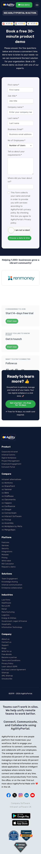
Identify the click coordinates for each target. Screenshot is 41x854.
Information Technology (12, 612)
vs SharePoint (8, 470)
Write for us (7, 636)
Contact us (6, 627)
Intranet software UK (20, 791)
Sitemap (5, 657)
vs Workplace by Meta (12, 511)
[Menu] (37, 5)
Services (5, 530)
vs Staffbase (8, 481)
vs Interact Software (12, 501)
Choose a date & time (19, 238)
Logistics (5, 599)
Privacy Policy (7, 648)
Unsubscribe (7, 663)
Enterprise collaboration (12, 572)
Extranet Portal (8, 451)
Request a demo (9, 551)
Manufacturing (8, 596)
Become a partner (9, 642)
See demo (24, 5)
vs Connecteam (9, 497)
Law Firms (6, 584)
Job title (12, 96)
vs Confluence (8, 491)
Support (5, 630)
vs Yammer (7, 474)
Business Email (15, 129)
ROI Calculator (8, 548)
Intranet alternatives (11, 464)
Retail (4, 593)
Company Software (20, 787)
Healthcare (6, 587)
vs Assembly (7, 507)
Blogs (4, 633)
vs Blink (5, 477)
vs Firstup (6, 504)
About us (5, 624)
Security (5, 533)
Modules (5, 539)
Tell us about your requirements (16, 153)
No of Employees (16, 140)
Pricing (4, 542)
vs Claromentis (9, 484)
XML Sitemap (7, 660)
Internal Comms (8, 439)
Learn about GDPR (9, 651)
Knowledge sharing (10, 566)
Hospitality (6, 608)
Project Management (11, 445)
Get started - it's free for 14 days (20, 388)
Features (5, 527)
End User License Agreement (14, 654)
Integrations (7, 536)
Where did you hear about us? (20, 180)
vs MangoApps (8, 514)
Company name (15, 107)
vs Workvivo (7, 467)
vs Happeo (7, 487)
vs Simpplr (6, 494)
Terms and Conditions (11, 645)
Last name (13, 118)
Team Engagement (10, 563)
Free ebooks (7, 639)
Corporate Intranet (10, 436)
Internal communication (12, 569)
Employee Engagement (11, 448)
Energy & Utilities (9, 602)
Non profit (6, 590)
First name (13, 85)
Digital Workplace (9, 442)
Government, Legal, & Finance (14, 605)
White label (6, 545)
